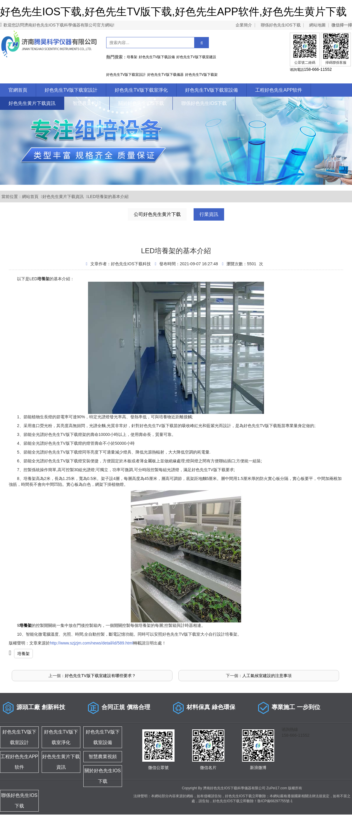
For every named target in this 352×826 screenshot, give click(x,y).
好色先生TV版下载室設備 (211, 90)
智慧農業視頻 (87, 103)
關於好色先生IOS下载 (141, 103)
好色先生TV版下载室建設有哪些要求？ (100, 675)
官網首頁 (18, 90)
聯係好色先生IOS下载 (281, 25)
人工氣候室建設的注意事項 (267, 675)
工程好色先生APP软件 (278, 90)
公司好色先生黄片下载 (157, 214)
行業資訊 (208, 214)
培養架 (23, 653)
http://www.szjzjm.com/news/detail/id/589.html (91, 643)
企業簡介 (244, 25)
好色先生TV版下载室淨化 (141, 90)
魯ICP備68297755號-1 (274, 801)
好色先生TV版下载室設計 (71, 90)
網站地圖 (317, 25)
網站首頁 (30, 196)
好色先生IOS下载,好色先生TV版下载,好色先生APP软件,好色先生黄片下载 (173, 12)
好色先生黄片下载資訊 (32, 103)
